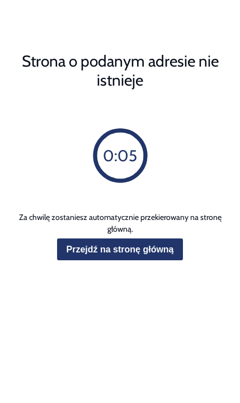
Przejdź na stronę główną (119, 249)
